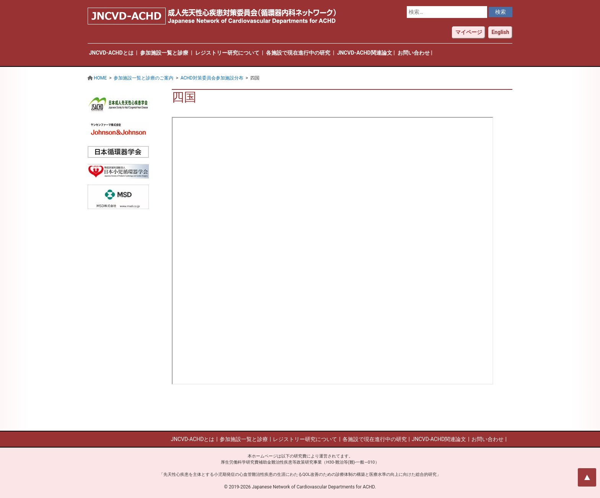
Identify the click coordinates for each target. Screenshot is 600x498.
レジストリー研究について (227, 53)
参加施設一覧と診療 (164, 53)
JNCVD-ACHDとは (111, 53)
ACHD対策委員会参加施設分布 (212, 78)
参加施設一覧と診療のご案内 (143, 78)
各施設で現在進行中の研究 (298, 53)
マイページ (468, 32)
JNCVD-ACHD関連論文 (364, 53)
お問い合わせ (414, 53)
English (500, 32)
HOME (100, 78)
